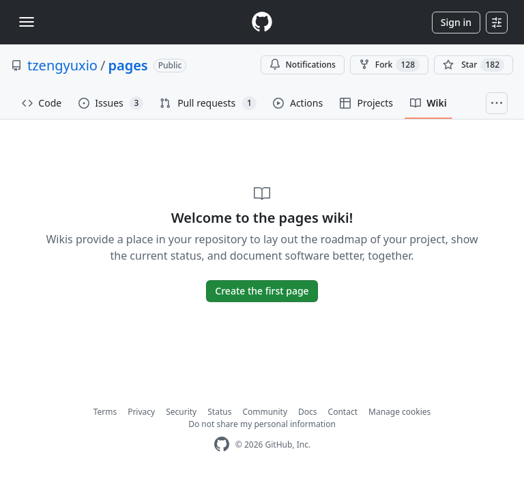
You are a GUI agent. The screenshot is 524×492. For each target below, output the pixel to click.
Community (264, 412)
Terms (105, 412)
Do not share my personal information (262, 424)
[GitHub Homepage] (222, 444)
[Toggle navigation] (26, 22)
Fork (389, 65)
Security (181, 412)
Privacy (141, 412)
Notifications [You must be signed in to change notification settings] (303, 64)
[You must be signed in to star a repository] (473, 64)
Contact (343, 412)
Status (219, 412)
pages (127, 65)
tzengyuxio (62, 65)
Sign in (456, 22)
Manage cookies (399, 412)
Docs (307, 412)
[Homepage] (262, 22)
